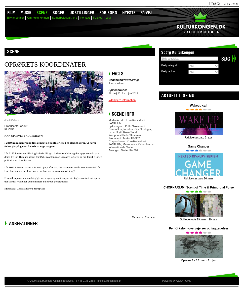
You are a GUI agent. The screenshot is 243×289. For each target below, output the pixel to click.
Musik (25, 12)
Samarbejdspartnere (64, 17)
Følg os (97, 17)
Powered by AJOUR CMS (176, 280)
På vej (146, 12)
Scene (42, 12)
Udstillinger (81, 12)
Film (11, 12)
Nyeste (128, 12)
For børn (108, 12)
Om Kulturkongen (38, 17)
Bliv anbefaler (15, 17)
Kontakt (85, 17)
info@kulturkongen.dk (109, 280)
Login (108, 17)
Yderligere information (122, 100)
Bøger (58, 12)
